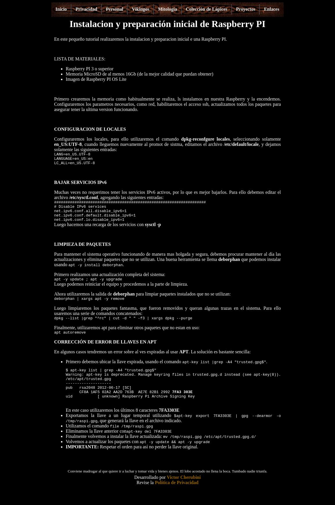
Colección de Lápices (206, 9)
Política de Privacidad (176, 499)
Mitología (167, 9)
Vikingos (140, 9)
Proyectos (245, 9)
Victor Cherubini (184, 493)
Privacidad (86, 9)
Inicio (61, 9)
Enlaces (271, 9)
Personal (114, 9)
